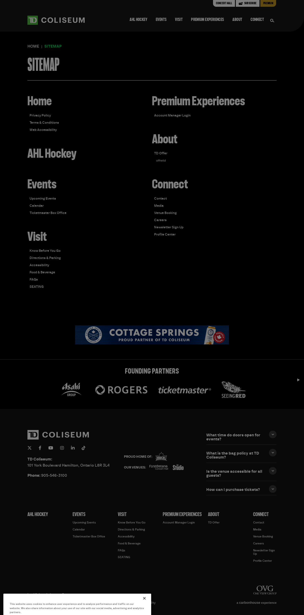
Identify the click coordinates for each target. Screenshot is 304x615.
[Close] (144, 606)
